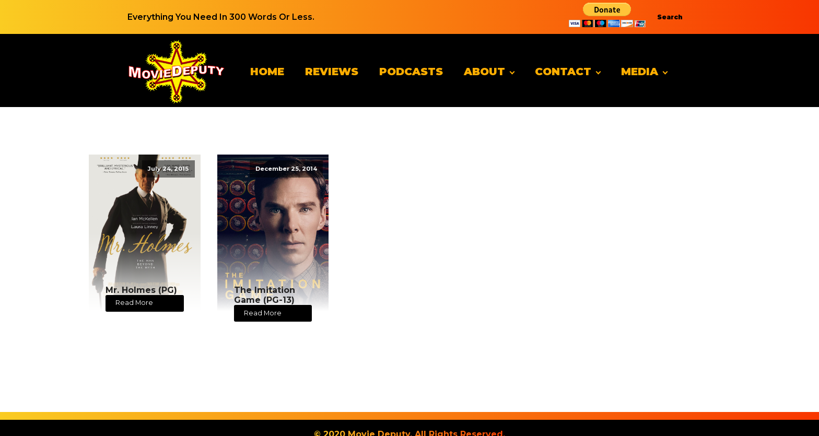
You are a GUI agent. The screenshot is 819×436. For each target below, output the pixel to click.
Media (639, 71)
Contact (563, 71)
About (484, 71)
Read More (134, 303)
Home (267, 71)
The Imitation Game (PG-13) (264, 295)
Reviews (331, 71)
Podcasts (411, 71)
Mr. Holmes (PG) (141, 290)
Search (670, 17)
